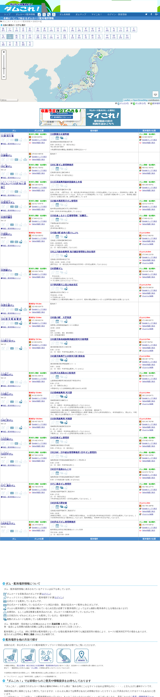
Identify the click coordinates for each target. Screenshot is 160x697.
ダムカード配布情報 (25, 14)
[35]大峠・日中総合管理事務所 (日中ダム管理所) (73, 452)
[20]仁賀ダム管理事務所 (61, 165)
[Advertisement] (108, 6)
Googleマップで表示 (39, 140)
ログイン (46, 594)
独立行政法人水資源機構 (35, 666)
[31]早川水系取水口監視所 (62, 373)
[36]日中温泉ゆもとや (60, 469)
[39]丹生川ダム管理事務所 (62, 522)
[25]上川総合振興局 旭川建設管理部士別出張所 (72, 252)
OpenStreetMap (140, 100)
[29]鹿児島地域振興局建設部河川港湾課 (69, 339)
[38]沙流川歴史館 (58, 503)
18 (84, 78)
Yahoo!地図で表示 (38, 143)
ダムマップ (80, 14)
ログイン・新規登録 (117, 14)
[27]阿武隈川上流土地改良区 (64, 285)
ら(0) (3, 44)
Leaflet (127, 100)
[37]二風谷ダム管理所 (60, 484)
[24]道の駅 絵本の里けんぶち (64, 233)
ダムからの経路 (147, 244)
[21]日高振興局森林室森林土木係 (66, 182)
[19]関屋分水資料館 (59, 134)
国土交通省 (21, 666)
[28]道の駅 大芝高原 (60, 317)
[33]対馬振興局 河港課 (61, 419)
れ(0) (23, 44)
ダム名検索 (64, 14)
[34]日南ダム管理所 (59, 438)
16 (92, 72)
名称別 (35, 21)
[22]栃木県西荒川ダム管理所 (64, 201)
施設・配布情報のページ (12, 144)
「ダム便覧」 (34, 668)
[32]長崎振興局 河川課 (61, 392)
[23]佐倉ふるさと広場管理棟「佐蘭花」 (69, 215)
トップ (7, 14)
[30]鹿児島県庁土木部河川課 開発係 (67, 356)
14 (60, 84)
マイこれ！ (96, 14)
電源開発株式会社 (52, 666)
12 (87, 80)
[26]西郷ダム (56, 268)
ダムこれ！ (7, 21)
